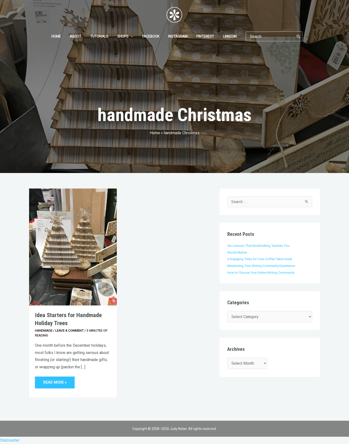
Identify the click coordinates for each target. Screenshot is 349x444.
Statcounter (9, 440)
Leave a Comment (69, 330)
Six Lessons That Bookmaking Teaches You (258, 245)
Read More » (54, 381)
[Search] (289, 36)
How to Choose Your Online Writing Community (261, 272)
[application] (131, 36)
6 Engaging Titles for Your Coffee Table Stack (260, 259)
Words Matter (237, 252)
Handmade (43, 330)
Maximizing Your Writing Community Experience (261, 266)
